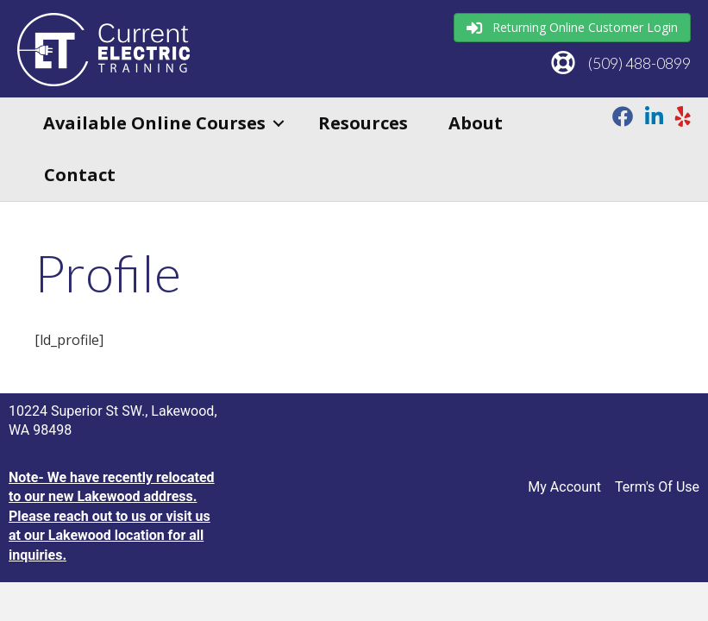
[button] (278, 123)
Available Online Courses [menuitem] (154, 123)
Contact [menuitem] (80, 174)
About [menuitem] (475, 123)
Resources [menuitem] (363, 123)
